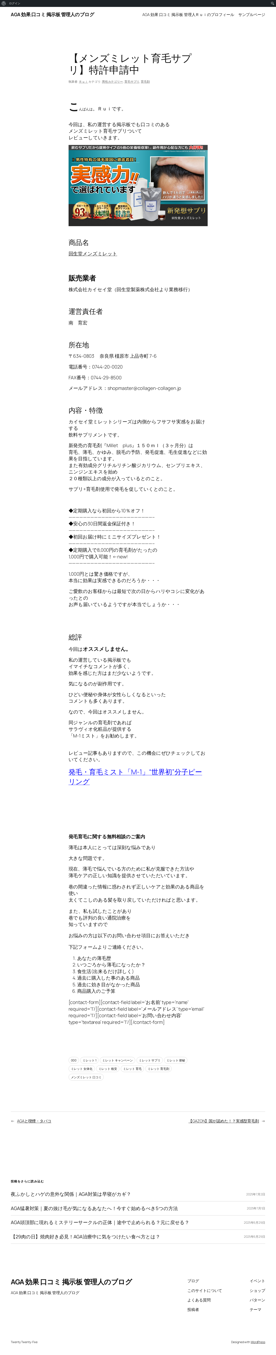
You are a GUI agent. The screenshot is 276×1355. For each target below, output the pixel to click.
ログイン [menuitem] (14, 3)
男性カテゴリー (112, 81)
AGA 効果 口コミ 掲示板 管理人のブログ (52, 14)
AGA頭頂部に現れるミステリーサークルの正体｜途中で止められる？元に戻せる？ (100, 1222)
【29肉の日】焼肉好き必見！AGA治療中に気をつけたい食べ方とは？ (85, 1236)
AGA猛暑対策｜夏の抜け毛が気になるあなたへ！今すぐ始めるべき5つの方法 (94, 1208)
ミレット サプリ (149, 1060)
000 (74, 1060)
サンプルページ (251, 14)
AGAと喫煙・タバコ (34, 1120)
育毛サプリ (132, 81)
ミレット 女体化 (82, 1069)
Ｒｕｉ (83, 81)
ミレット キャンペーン (117, 1060)
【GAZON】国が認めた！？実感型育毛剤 (223, 1120)
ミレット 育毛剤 (158, 1069)
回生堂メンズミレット (93, 253)
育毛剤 (145, 81)
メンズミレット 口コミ (86, 1077)
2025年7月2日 (255, 1194)
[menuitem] (4, 3)
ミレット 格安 (108, 1069)
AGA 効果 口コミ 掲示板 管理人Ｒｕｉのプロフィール (188, 14)
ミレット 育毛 (132, 1069)
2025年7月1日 (256, 1208)
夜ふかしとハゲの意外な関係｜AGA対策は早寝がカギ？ (71, 1194)
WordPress (258, 1342)
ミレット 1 (89, 1060)
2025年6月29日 (254, 1222)
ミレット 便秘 (175, 1060)
